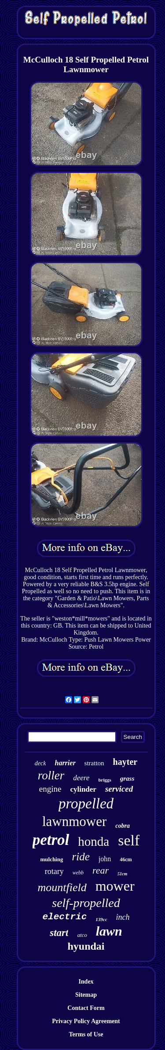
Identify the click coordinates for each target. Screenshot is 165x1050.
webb (78, 873)
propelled (86, 803)
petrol (51, 839)
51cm (122, 873)
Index (85, 981)
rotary (54, 871)
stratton (94, 763)
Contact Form (85, 1008)
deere (81, 778)
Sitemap (86, 994)
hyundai (85, 946)
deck (40, 763)
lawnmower (74, 821)
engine (50, 788)
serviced (119, 788)
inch (123, 917)
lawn (109, 931)
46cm (126, 859)
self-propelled (86, 903)
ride (80, 857)
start (59, 932)
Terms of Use (86, 1034)
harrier (65, 763)
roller (51, 775)
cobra (122, 825)
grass (127, 778)
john (105, 859)
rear (100, 870)
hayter (125, 762)
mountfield (61, 887)
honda (93, 841)
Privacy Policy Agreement (86, 1021)
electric (64, 917)
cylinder (83, 789)
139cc (101, 919)
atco (82, 935)
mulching (51, 859)
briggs (104, 779)
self (128, 840)
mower (115, 886)
